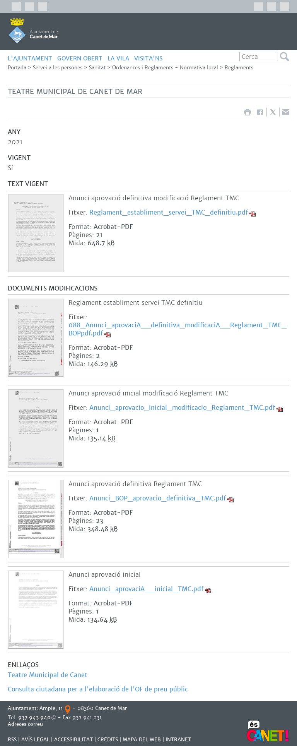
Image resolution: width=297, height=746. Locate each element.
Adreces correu (26, 724)
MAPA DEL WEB (142, 739)
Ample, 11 (51, 708)
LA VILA (118, 58)
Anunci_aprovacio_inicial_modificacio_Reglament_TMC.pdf (182, 408)
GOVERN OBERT (79, 58)
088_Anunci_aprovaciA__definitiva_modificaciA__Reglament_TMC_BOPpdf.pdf (177, 329)
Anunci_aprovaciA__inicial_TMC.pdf (146, 589)
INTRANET (178, 739)
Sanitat (97, 67)
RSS (12, 739)
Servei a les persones (57, 67)
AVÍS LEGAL (35, 739)
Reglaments (239, 67)
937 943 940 (34, 717)
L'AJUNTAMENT (30, 58)
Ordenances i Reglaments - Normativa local (165, 67)
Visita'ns (148, 58)
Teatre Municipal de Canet (47, 675)
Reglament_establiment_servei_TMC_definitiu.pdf (168, 212)
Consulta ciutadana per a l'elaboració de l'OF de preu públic (99, 689)
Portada (17, 67)
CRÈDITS (107, 739)
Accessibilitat (73, 739)
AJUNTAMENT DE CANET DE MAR (33, 30)
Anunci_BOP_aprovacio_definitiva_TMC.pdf (157, 498)
